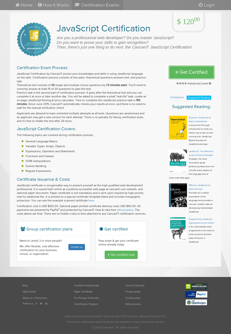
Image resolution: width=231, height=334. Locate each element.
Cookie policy (132, 298)
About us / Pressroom (35, 298)
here (91, 200)
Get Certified (191, 72)
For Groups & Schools (86, 298)
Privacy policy (133, 291)
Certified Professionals (86, 285)
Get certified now (121, 255)
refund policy (125, 210)
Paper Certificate (83, 291)
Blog (25, 285)
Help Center (29, 291)
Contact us (77, 247)
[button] (97, 5)
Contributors (177, 97)
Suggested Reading (199, 97)
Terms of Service (134, 285)
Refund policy (133, 304)
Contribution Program (86, 304)
